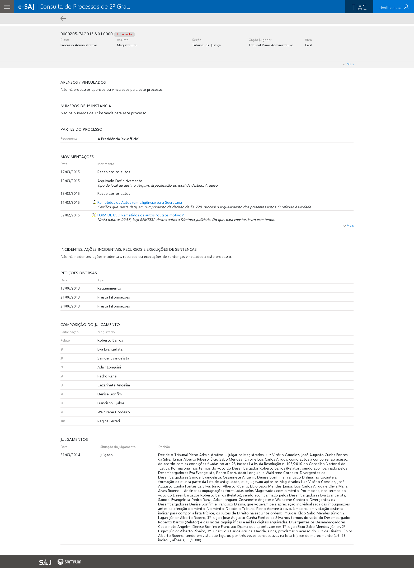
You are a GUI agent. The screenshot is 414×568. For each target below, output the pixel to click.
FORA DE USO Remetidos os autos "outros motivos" (140, 215)
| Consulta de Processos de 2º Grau (74, 6)
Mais (348, 226)
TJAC (359, 7)
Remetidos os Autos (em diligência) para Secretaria (139, 202)
